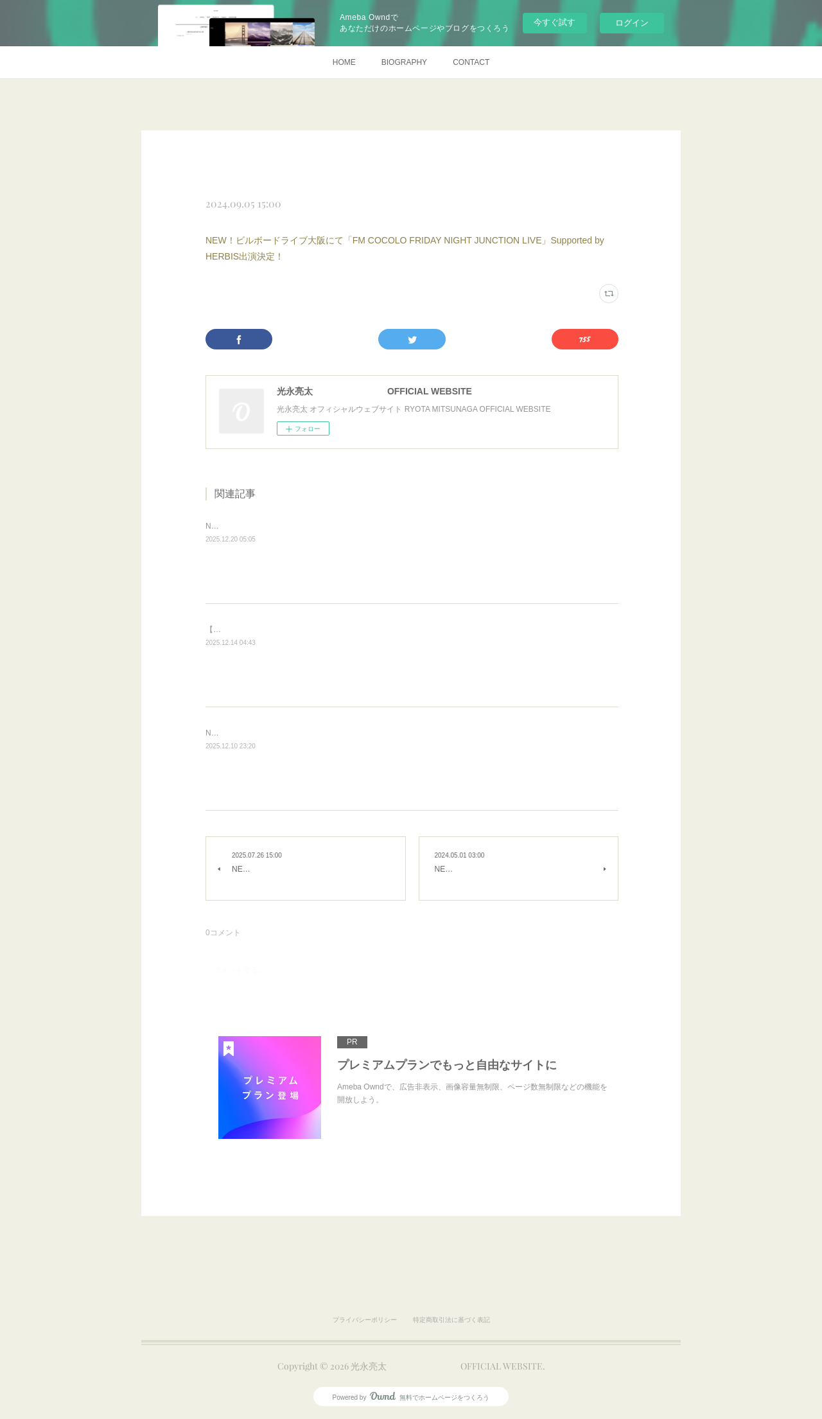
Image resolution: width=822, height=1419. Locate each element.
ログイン (632, 23)
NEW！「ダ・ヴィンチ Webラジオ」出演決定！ (289, 526)
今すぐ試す (554, 22)
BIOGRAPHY (404, 62)
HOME (344, 62)
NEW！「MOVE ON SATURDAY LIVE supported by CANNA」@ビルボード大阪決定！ (355, 732)
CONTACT (471, 62)
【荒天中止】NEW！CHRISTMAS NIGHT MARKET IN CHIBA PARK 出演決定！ (343, 629)
